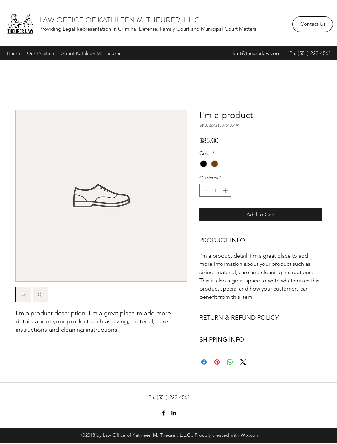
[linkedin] (173, 413)
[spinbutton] (215, 190)
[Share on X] (243, 362)
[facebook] (163, 413)
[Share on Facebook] (204, 362)
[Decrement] (204, 190)
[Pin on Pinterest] (217, 362)
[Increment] (225, 190)
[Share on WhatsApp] (230, 362)
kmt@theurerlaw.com (257, 53)
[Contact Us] (312, 24)
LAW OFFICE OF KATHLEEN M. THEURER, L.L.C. (120, 19)
